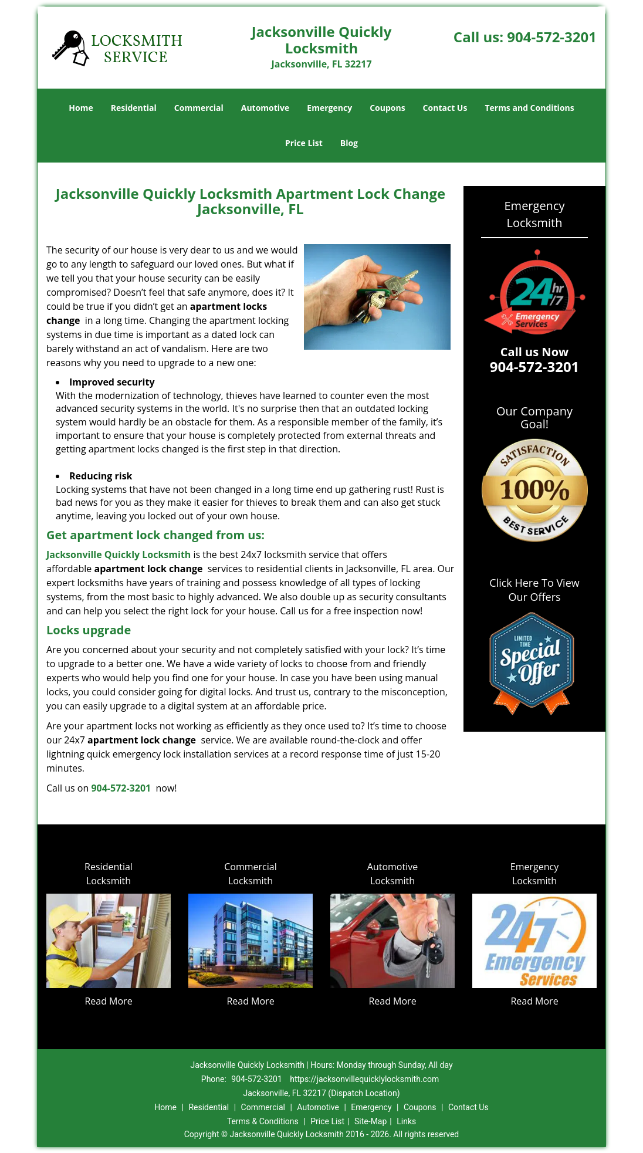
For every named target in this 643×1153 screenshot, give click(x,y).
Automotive (265, 107)
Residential (134, 107)
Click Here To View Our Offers (534, 590)
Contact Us (445, 107)
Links (406, 1121)
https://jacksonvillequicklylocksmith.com (364, 1079)
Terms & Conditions (263, 1121)
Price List (304, 142)
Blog (349, 142)
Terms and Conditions (529, 107)
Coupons (387, 107)
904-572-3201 (552, 36)
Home (81, 107)
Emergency (329, 107)
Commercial (199, 107)
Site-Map (370, 1121)
